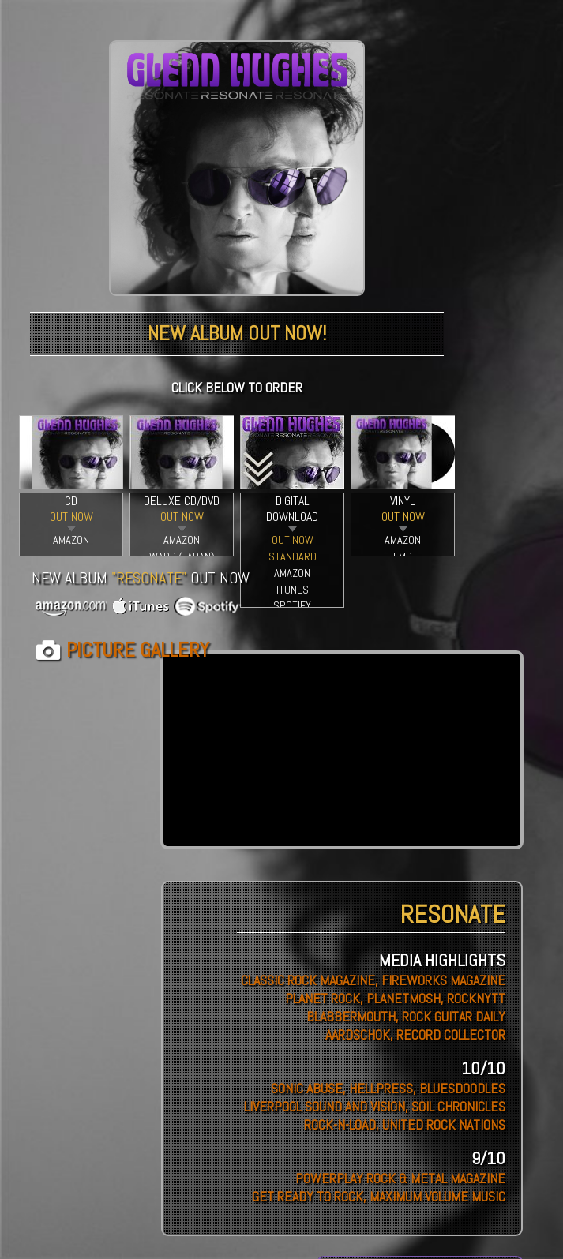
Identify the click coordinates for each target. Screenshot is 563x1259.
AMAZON (71, 540)
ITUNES (292, 590)
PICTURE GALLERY (137, 650)
